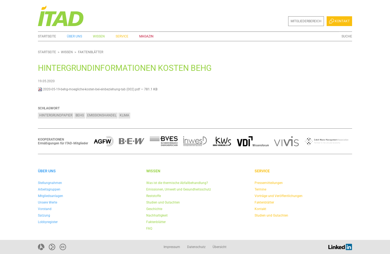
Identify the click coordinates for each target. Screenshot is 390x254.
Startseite (47, 36)
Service (122, 36)
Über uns (74, 36)
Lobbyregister (48, 222)
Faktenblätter (90, 52)
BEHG (80, 115)
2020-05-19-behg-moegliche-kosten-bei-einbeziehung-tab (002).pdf (89, 89)
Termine (260, 189)
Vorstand (44, 209)
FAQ (149, 228)
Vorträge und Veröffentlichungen (279, 196)
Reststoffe (153, 196)
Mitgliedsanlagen (50, 196)
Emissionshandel (101, 115)
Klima (124, 115)
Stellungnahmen (50, 183)
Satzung (44, 215)
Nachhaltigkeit (157, 215)
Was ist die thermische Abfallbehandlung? (177, 183)
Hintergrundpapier (55, 115)
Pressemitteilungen (269, 183)
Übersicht (219, 247)
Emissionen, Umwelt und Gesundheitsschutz (178, 189)
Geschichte (154, 209)
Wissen (99, 36)
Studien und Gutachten (163, 202)
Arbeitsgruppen (49, 189)
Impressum (172, 247)
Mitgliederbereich (306, 21)
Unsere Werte (47, 202)
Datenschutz (196, 247)
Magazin (146, 36)
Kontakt (339, 21)
